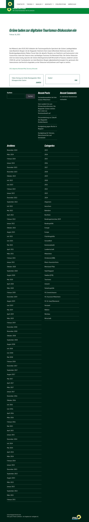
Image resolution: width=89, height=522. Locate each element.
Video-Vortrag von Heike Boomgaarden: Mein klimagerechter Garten (26, 77)
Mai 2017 (10, 376)
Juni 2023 (10, 182)
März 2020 (10, 286)
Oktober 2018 (11, 333)
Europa (47, 230)
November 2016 (12, 393)
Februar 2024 (11, 156)
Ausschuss (48, 204)
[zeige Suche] (79, 2)
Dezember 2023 (12, 165)
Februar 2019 (11, 320)
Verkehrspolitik (49, 286)
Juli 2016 (10, 402)
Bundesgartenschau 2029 (53, 217)
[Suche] (77, 2)
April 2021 (10, 247)
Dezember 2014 (12, 437)
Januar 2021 (11, 260)
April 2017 (10, 380)
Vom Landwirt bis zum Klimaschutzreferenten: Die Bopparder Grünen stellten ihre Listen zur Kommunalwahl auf (47, 106)
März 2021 (10, 251)
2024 (46, 195)
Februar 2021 (11, 255)
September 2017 (12, 368)
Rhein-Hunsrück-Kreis (52, 260)
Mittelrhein (48, 251)
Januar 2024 (11, 161)
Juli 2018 (10, 346)
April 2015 (10, 428)
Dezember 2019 (12, 294)
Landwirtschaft (49, 247)
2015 (46, 156)
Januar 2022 (11, 221)
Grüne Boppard (19, 8)
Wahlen (47, 307)
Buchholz (48, 212)
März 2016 (10, 415)
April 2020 (10, 281)
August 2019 (11, 299)
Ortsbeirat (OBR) (50, 255)
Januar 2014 (11, 462)
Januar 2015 (11, 432)
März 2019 (10, 316)
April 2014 (10, 449)
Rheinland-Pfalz (22, 66)
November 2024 (12, 148)
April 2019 (10, 311)
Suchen (9, 90)
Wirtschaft (34, 66)
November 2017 (12, 363)
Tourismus (29, 66)
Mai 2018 (10, 355)
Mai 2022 (10, 208)
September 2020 (12, 268)
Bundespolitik (49, 221)
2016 (46, 161)
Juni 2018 (10, 350)
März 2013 (10, 480)
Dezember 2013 (12, 467)
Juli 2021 (10, 234)
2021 (10, 66)
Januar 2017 (11, 389)
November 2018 (12, 329)
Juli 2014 (10, 441)
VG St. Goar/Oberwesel (52, 299)
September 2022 (12, 199)
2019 (46, 173)
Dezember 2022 (12, 195)
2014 (46, 152)
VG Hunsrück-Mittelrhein (52, 294)
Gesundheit (48, 238)
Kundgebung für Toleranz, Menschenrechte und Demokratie (46, 133)
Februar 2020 (11, 290)
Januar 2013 (11, 484)
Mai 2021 (10, 242)
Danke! (62, 76)
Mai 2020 (10, 277)
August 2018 (11, 342)
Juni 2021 (10, 238)
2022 (46, 186)
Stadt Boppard (49, 268)
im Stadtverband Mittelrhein (23, 11)
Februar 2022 (11, 217)
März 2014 (10, 454)
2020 (46, 178)
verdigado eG (35, 514)
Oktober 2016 (11, 398)
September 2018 (12, 337)
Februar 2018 (11, 359)
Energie (47, 225)
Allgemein (15, 66)
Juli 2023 (10, 178)
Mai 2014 (10, 445)
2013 (46, 148)
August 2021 (11, 230)
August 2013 (11, 475)
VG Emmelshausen (50, 290)
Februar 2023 (11, 186)
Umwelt (47, 281)
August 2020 (11, 273)
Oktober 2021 (11, 225)
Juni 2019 (10, 303)
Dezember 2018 (12, 324)
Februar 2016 (11, 419)
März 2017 (10, 385)
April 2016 (10, 411)
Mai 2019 (10, 307)
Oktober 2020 (11, 264)
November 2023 (12, 169)
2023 (46, 191)
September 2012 (12, 488)
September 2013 (12, 471)
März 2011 (10, 493)
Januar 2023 (11, 191)
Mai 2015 (10, 424)
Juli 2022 (10, 204)
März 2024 (10, 152)
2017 (46, 165)
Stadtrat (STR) (49, 273)
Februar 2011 (11, 497)
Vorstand (47, 303)
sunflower (19, 514)
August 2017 (11, 372)
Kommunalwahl (50, 242)
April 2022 (10, 212)
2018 (46, 169)
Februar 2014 (11, 458)
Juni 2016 (10, 406)
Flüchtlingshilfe (50, 234)
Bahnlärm (48, 208)
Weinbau (47, 311)
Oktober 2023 (11, 173)
